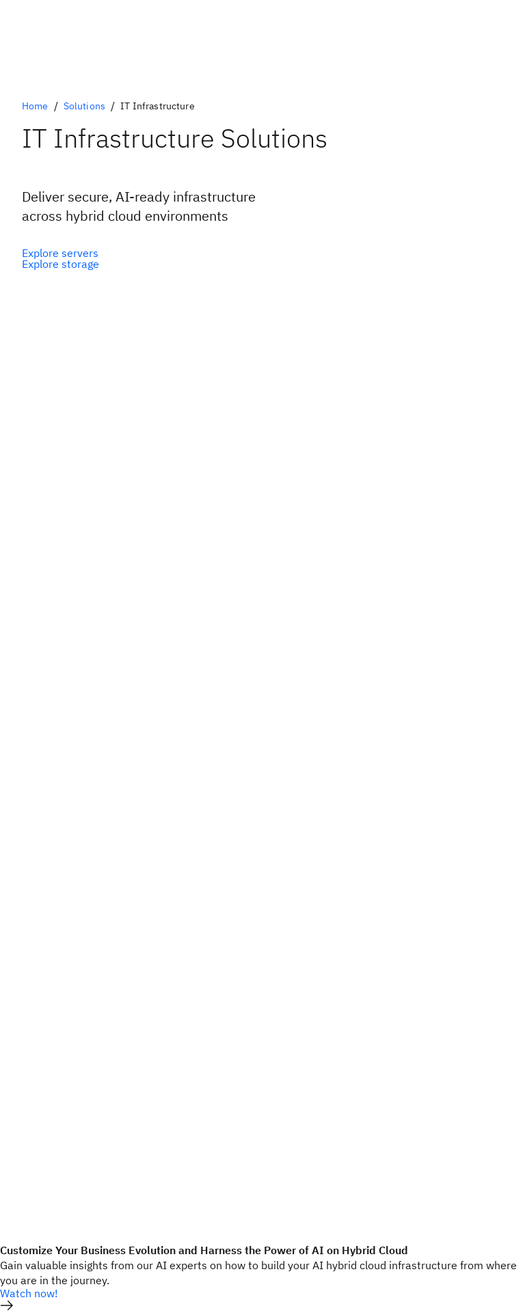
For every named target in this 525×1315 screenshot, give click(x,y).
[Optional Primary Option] (60, 252)
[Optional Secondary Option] (60, 263)
